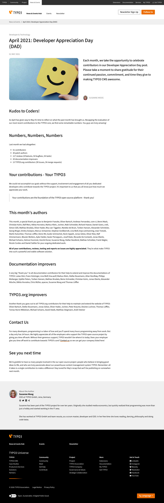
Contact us (64, 340)
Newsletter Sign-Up (129, 12)
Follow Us (148, 12)
